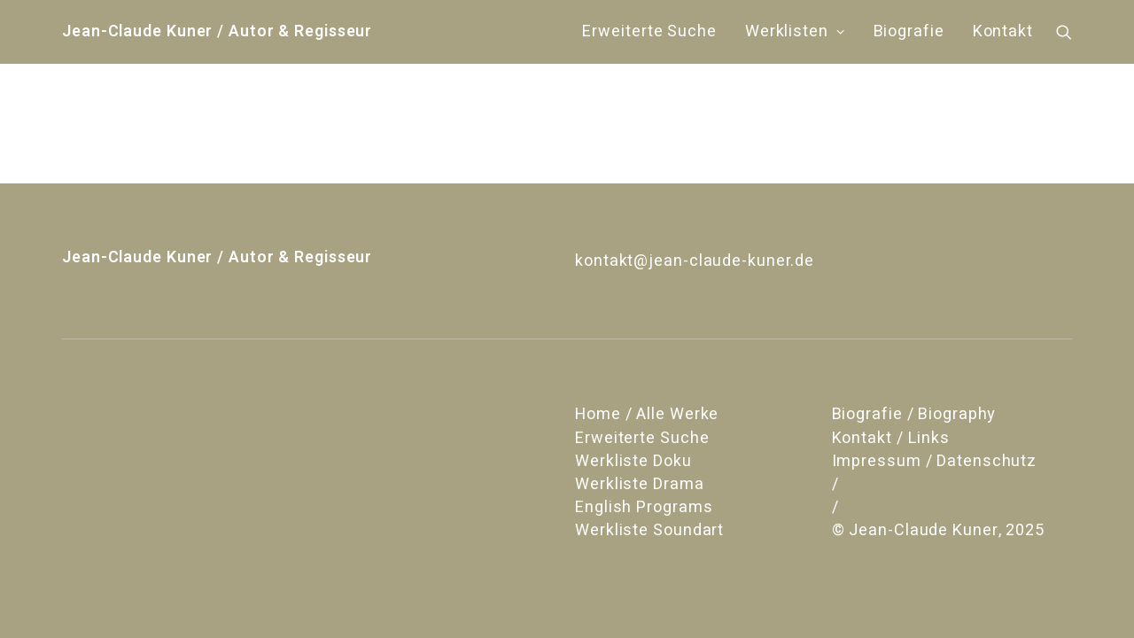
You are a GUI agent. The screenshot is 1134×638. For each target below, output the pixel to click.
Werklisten (795, 31)
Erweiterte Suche (649, 31)
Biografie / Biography (914, 414)
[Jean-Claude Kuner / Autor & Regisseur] (217, 32)
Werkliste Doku (633, 461)
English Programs (643, 507)
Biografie (909, 31)
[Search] (1064, 32)
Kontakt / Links (891, 438)
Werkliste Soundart (649, 530)
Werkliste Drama (639, 484)
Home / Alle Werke (646, 414)
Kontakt (1003, 31)
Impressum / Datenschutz (934, 461)
